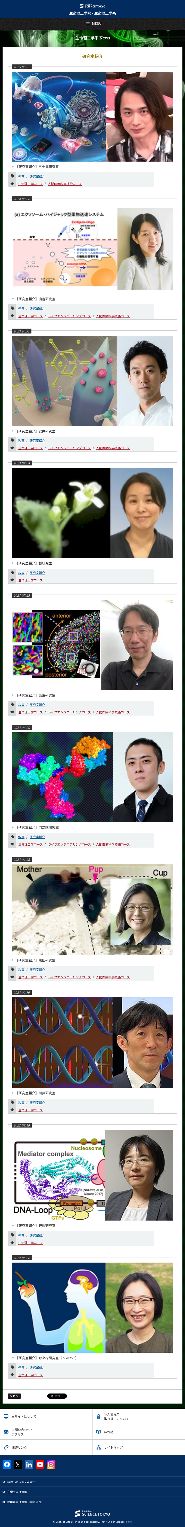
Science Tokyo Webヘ (21, 1481)
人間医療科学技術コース (65, 183)
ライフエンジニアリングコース (69, 316)
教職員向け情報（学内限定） (25, 1502)
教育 (21, 176)
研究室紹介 (37, 176)
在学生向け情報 (17, 1492)
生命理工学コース (30, 183)
